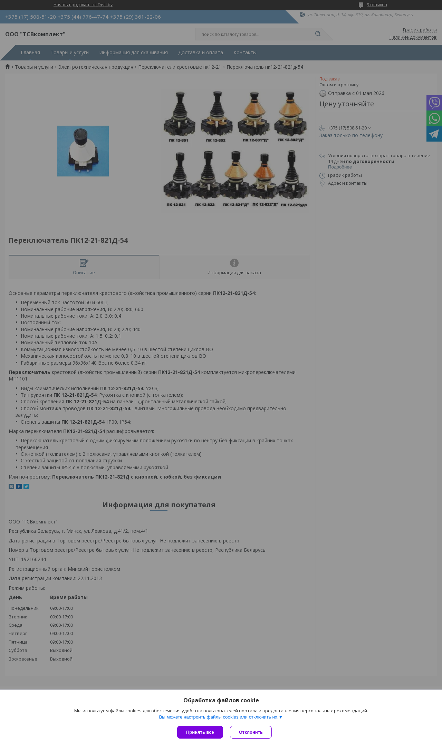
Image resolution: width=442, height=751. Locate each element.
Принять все (200, 732)
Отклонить (251, 732)
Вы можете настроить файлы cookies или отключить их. (218, 717)
